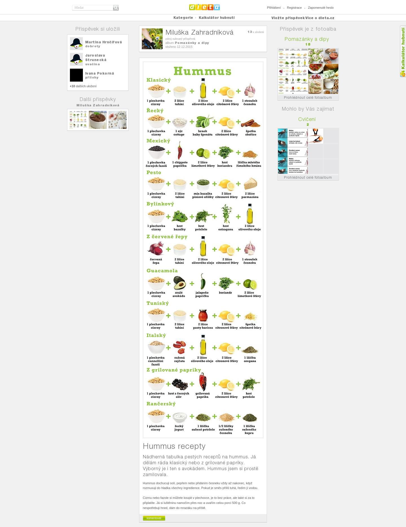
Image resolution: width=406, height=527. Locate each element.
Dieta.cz (204, 7)
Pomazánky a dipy (192, 43)
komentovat (154, 518)
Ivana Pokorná (99, 73)
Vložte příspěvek (288, 18)
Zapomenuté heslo (321, 7)
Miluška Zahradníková (97, 105)
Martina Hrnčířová (103, 42)
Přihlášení (274, 7)
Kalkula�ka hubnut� (403, 51)
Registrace (294, 7)
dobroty (92, 46)
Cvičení (307, 119)
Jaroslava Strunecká (96, 57)
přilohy (92, 77)
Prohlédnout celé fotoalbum (308, 97)
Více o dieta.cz (319, 18)
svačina (92, 64)
